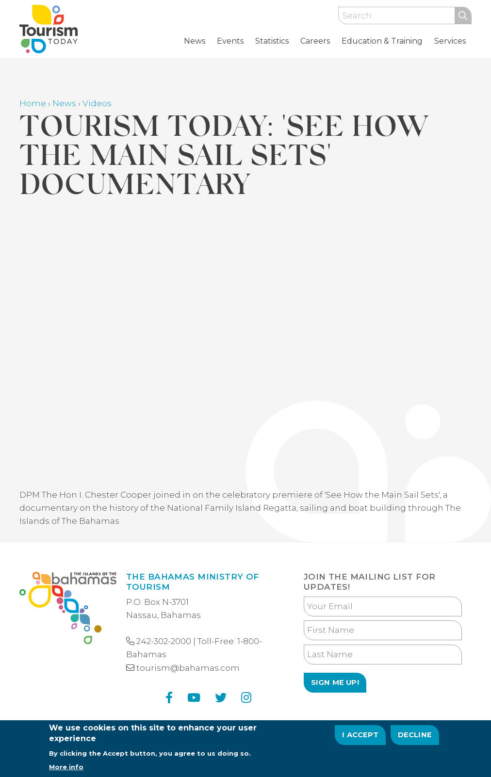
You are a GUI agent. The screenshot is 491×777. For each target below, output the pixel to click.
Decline (415, 734)
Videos (97, 103)
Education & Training (382, 41)
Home (32, 103)
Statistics (272, 41)
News (194, 41)
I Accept (360, 734)
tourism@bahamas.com (188, 668)
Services (450, 41)
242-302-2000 (163, 641)
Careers (315, 41)
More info (66, 767)
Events (230, 41)
